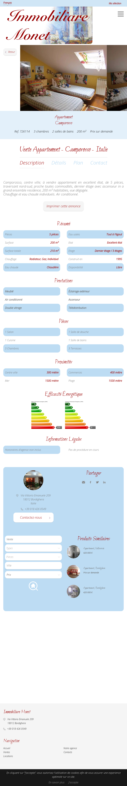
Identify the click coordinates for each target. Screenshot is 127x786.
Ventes (6, 752)
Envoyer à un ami (83, 482)
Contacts (68, 752)
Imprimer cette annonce (63, 206)
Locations (8, 756)
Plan (78, 162)
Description (32, 162)
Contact (98, 162)
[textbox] (34, 565)
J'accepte (73, 782)
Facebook (90, 482)
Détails (58, 162)
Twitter (97, 482)
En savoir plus (56, 782)
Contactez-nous (31, 517)
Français (7, 2)
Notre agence (70, 748)
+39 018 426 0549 (16, 728)
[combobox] (33, 565)
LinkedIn (104, 482)
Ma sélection (115, 3)
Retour (11, 51)
